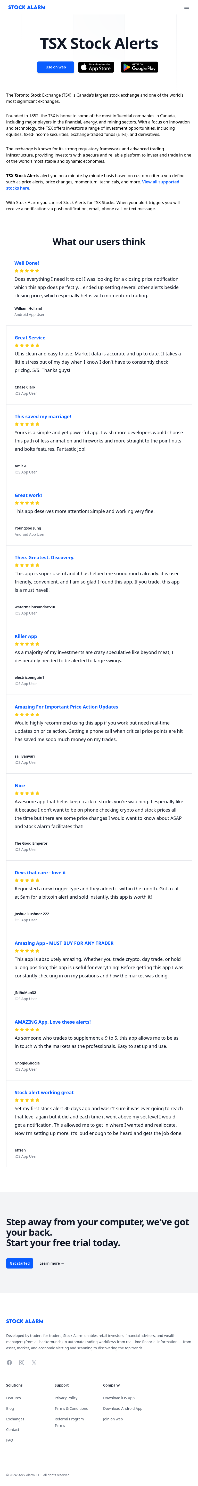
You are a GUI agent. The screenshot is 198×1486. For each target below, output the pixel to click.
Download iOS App (119, 1397)
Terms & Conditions (71, 1408)
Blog (10, 1408)
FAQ (9, 1440)
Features (13, 1397)
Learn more (51, 1263)
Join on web (113, 1419)
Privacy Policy (66, 1397)
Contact (12, 1429)
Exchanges (15, 1419)
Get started (20, 1263)
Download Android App (122, 1408)
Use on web (56, 67)
